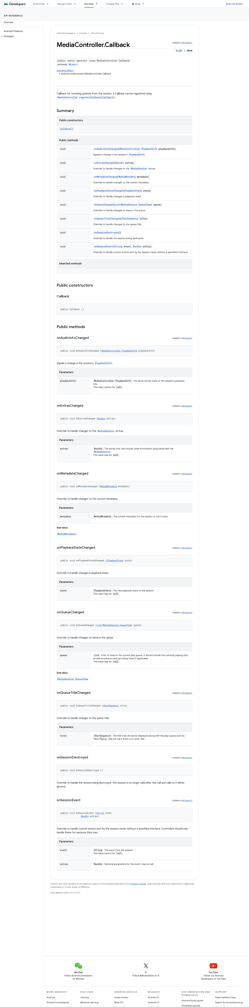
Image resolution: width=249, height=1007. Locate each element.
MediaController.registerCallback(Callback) (86, 97)
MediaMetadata (127, 176)
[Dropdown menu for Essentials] (49, 4)
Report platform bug (225, 997)
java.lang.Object (65, 70)
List (117, 204)
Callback (65, 128)
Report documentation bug (229, 1002)
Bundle (120, 162)
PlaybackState (133, 190)
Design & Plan (64, 3)
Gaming (84, 997)
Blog (137, 3)
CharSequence (130, 218)
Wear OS (118, 1002)
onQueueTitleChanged (107, 218)
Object (73, 64)
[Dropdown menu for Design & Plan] (76, 4)
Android (51, 997)
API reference (13, 15)
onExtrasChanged (104, 162)
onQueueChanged (104, 204)
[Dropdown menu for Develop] (98, 4)
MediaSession (139, 168)
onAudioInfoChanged (106, 148)
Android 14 (153, 1002)
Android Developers (66, 33)
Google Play (112, 3)
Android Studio (234, 3)
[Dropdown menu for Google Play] (123, 4)
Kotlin (179, 50)
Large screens (121, 997)
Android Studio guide (192, 1000)
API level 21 (187, 42)
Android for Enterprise (58, 1002)
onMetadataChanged (105, 176)
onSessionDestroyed (106, 232)
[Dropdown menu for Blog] (144, 4)
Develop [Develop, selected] (89, 3)
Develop (83, 33)
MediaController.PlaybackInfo (138, 148)
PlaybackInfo (137, 154)
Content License (138, 883)
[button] (20, 36)
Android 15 (153, 997)
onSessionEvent (103, 246)
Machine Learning (89, 1002)
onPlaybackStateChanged (109, 190)
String (118, 246)
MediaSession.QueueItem (136, 204)
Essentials (39, 3)
